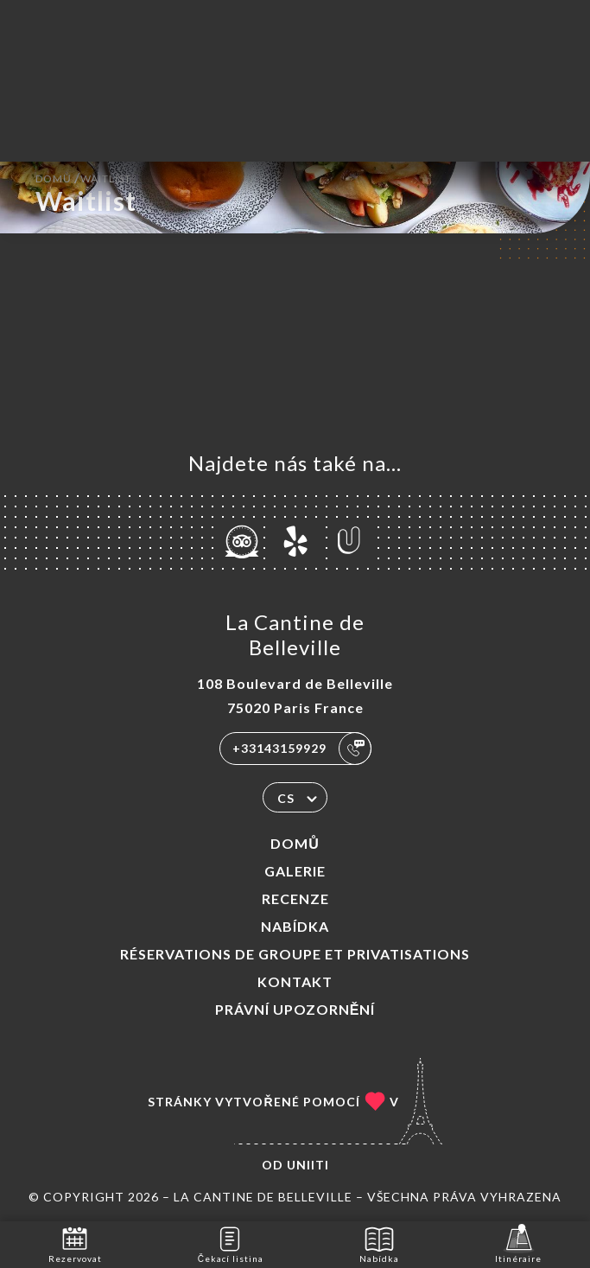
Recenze (295, 898)
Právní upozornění (295, 1009)
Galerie (295, 871)
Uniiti (308, 1164)
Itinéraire (518, 1243)
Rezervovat (75, 1243)
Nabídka (295, 926)
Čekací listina (230, 1243)
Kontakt (295, 981)
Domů (295, 843)
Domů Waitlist (83, 177)
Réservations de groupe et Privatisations (295, 954)
